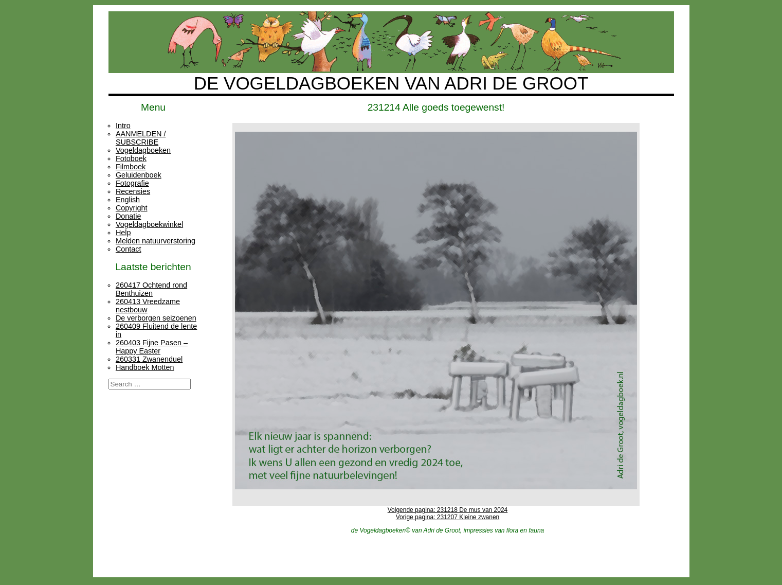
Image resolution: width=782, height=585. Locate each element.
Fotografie (132, 183)
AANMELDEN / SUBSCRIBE (141, 138)
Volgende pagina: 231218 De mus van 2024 (448, 509)
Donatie (128, 216)
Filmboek (131, 167)
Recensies (133, 191)
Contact (128, 249)
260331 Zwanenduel (149, 359)
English (128, 200)
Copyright (132, 208)
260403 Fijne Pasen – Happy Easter (152, 347)
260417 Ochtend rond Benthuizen (151, 289)
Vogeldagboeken (143, 150)
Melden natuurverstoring (155, 241)
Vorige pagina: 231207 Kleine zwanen (448, 517)
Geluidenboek (138, 175)
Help (123, 232)
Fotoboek (131, 158)
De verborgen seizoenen (156, 318)
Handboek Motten (145, 367)
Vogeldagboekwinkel (149, 224)
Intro (123, 125)
